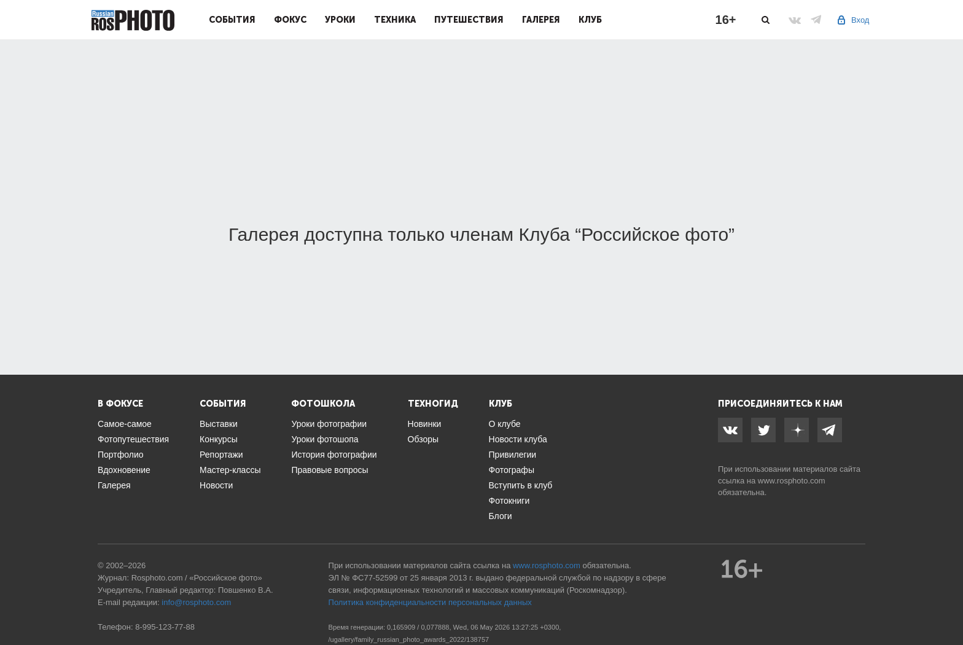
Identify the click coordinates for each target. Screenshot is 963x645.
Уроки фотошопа (324, 439)
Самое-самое (125, 424)
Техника (395, 20)
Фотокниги (509, 501)
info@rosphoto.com (196, 602)
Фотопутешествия (133, 439)
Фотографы (511, 470)
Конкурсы (219, 439)
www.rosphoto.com (791, 480)
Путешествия (469, 20)
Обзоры (423, 439)
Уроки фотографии (329, 424)
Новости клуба (518, 439)
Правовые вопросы (329, 470)
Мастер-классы (230, 470)
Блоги (500, 516)
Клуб (590, 20)
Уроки (340, 20)
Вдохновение (124, 470)
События (232, 20)
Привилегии (513, 454)
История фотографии (333, 454)
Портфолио (121, 454)
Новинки (425, 424)
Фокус (290, 20)
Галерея (541, 20)
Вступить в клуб (521, 485)
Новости (216, 485)
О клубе (505, 424)
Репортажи (221, 454)
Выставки (219, 424)
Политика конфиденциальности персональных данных (430, 602)
